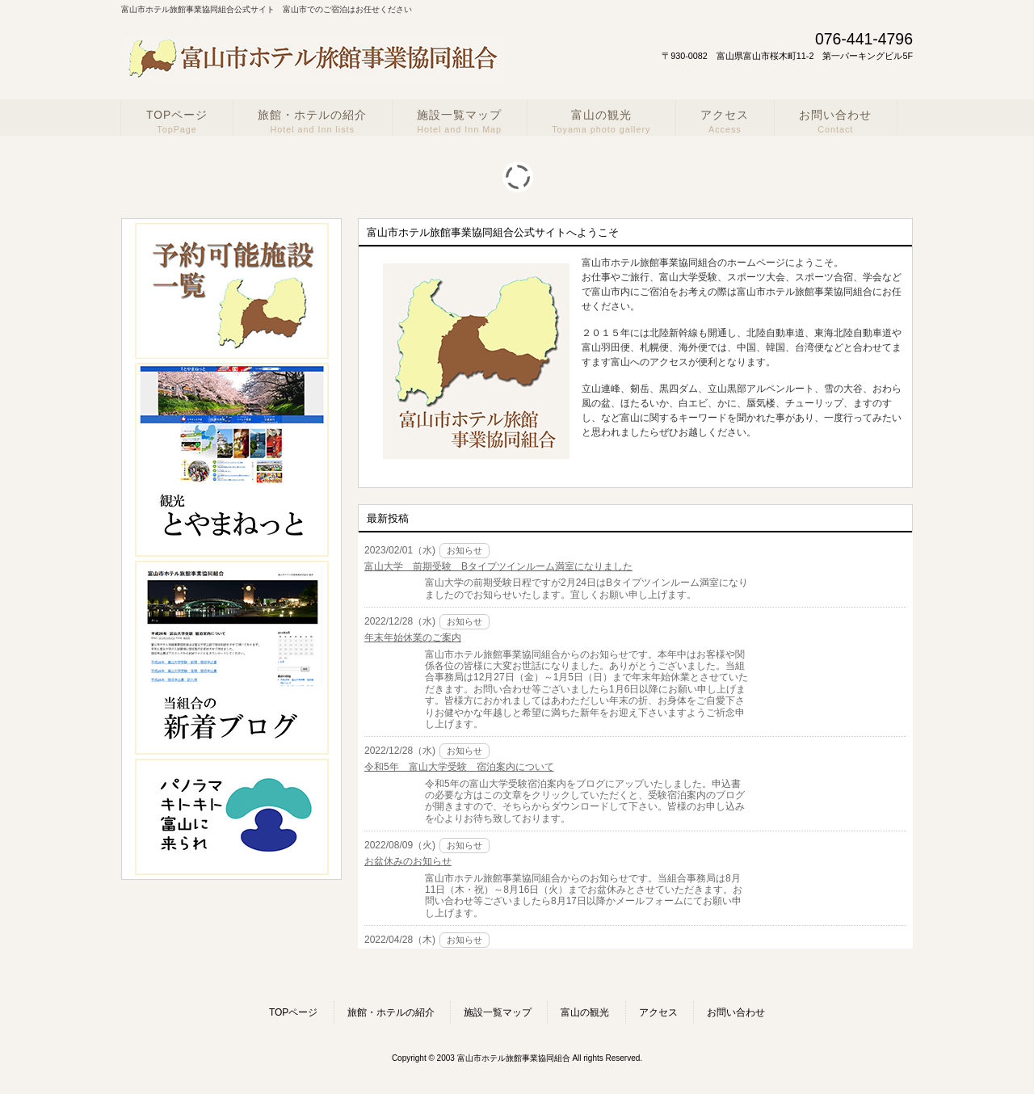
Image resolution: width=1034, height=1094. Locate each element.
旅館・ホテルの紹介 (391, 1012)
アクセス (658, 1012)
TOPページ (293, 1012)
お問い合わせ (736, 1012)
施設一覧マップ (498, 1012)
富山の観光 (585, 1012)
